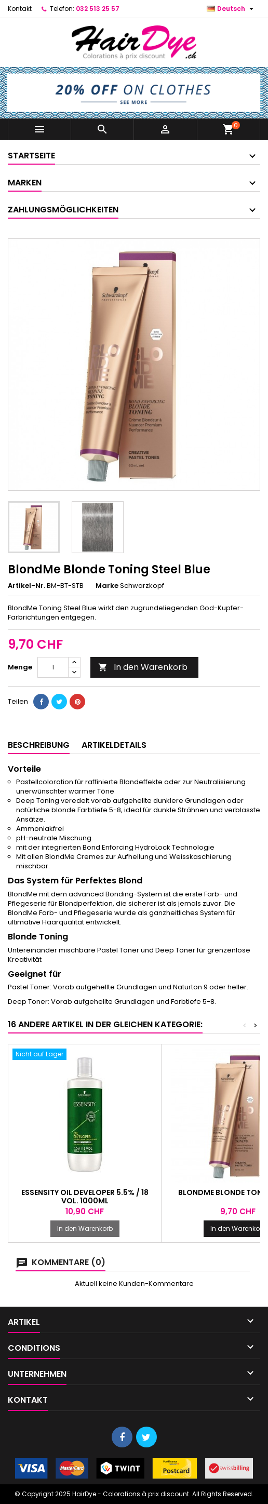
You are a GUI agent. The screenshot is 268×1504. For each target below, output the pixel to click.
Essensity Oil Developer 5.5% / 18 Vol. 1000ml (85, 1196)
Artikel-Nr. (26, 585)
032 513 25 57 (97, 8)
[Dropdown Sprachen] (231, 9)
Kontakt (20, 8)
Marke (107, 585)
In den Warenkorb (142, 667)
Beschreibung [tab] (39, 745)
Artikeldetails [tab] (114, 745)
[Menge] (53, 667)
